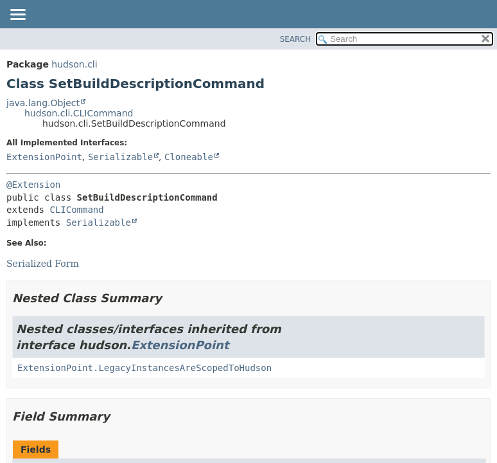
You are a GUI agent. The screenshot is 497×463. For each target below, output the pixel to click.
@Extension (33, 184)
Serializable (120, 157)
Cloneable (188, 157)
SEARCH (295, 39)
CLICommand (76, 209)
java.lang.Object (43, 103)
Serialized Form (42, 264)
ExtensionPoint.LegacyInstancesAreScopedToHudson (144, 368)
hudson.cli (74, 64)
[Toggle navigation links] (17, 15)
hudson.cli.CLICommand (78, 113)
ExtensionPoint (44, 157)
